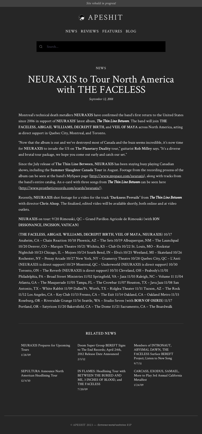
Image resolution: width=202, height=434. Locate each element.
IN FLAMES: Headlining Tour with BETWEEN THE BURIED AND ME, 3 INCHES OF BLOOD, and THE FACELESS (101, 377)
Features (112, 31)
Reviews (90, 31)
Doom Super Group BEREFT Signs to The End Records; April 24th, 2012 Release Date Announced (101, 349)
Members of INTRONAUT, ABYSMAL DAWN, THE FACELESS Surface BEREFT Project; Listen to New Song (153, 352)
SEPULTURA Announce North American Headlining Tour (42, 373)
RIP (129, 425)
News (71, 31)
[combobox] (101, 46)
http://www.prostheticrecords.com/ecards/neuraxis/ (60, 188)
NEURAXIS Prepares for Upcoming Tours (45, 347)
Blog (131, 31)
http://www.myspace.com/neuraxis (117, 176)
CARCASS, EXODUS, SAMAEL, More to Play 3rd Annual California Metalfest (158, 375)
